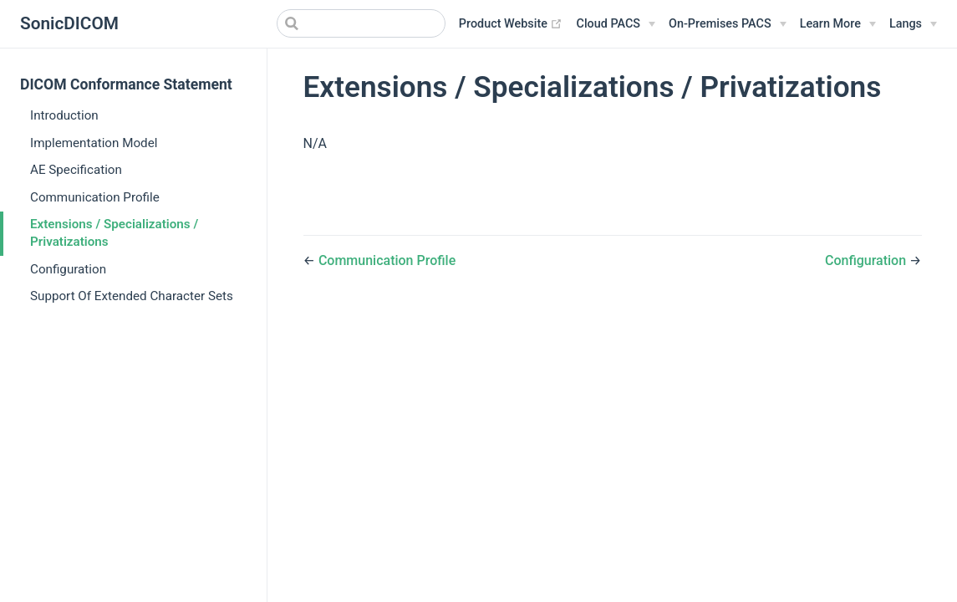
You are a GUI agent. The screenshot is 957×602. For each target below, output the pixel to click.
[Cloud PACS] (615, 24)
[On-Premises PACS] (727, 24)
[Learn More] (838, 24)
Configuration (68, 269)
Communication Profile (95, 197)
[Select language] (913, 24)
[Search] (361, 23)
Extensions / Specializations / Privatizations (114, 233)
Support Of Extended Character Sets (131, 296)
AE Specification (76, 169)
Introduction (64, 115)
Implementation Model (93, 142)
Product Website (511, 24)
